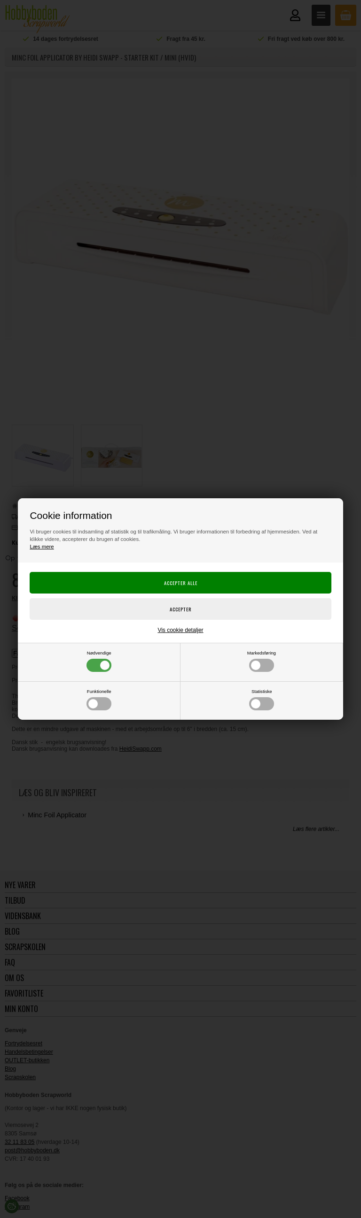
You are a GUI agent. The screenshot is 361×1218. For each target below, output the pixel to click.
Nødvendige (98, 661)
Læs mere (42, 546)
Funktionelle (98, 699)
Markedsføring (261, 661)
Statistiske (261, 699)
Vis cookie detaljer (180, 630)
